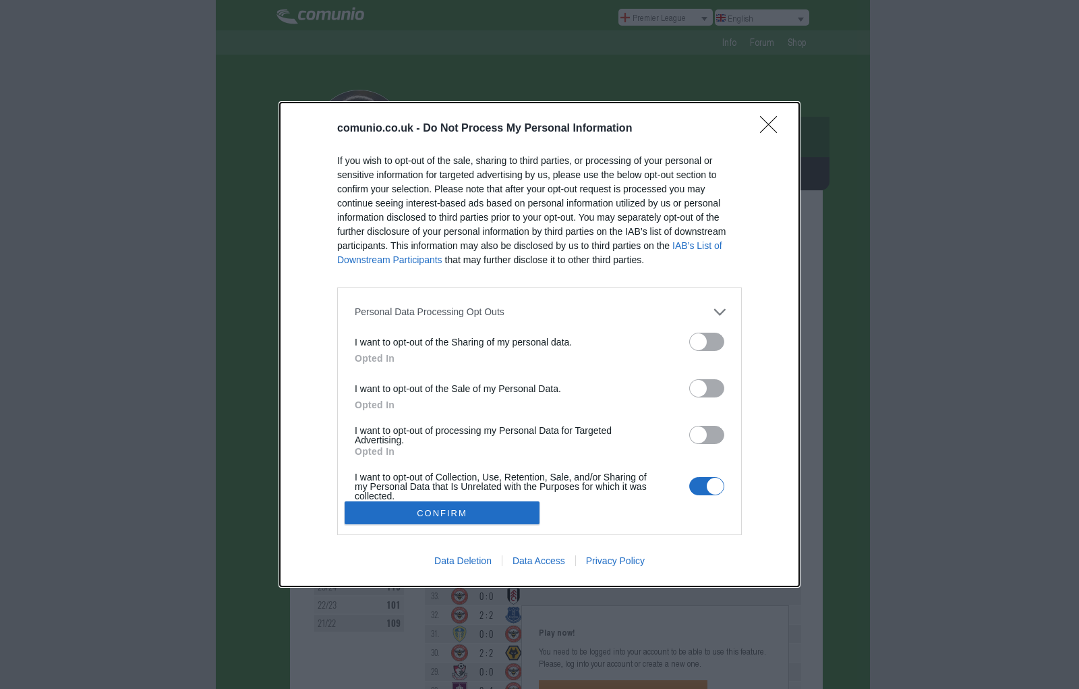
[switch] (706, 342)
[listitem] (539, 312)
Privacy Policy (615, 560)
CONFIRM (442, 513)
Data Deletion (463, 560)
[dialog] (539, 344)
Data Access (539, 560)
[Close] (773, 129)
